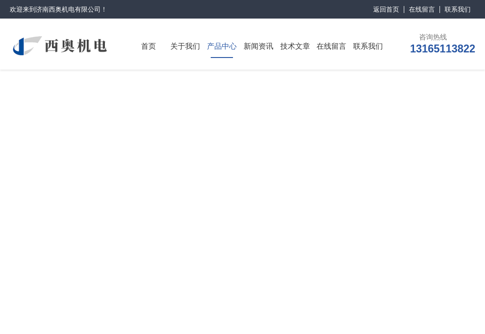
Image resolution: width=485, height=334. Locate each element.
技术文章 (295, 46)
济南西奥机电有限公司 (68, 9)
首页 (148, 46)
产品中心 (222, 46)
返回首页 (386, 9)
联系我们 (458, 9)
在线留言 (422, 9)
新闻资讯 (258, 46)
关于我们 (185, 46)
